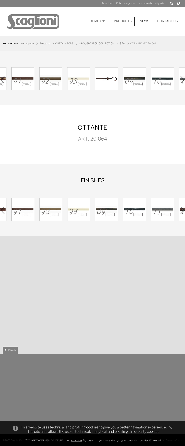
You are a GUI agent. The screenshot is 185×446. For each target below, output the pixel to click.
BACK (12, 350)
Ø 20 (122, 44)
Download (107, 3)
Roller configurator (126, 3)
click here (76, 441)
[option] (23, 80)
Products (45, 44)
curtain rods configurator (152, 3)
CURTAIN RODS (64, 44)
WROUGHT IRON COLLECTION (96, 44)
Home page (27, 44)
